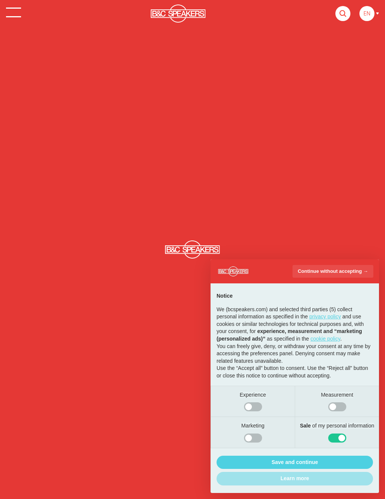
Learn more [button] (294, 478)
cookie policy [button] (325, 339)
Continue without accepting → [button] (333, 271)
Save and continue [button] (294, 462)
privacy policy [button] (325, 316)
